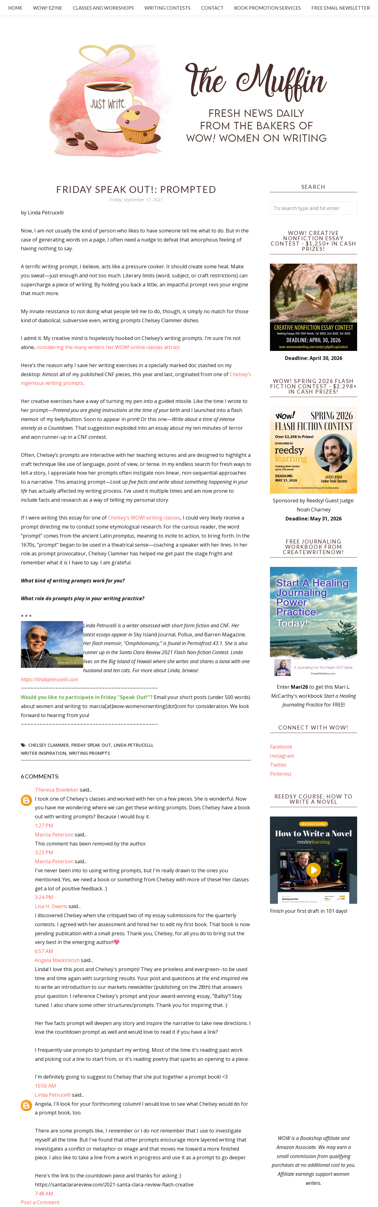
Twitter (278, 764)
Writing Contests (167, 8)
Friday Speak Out (91, 745)
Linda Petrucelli (133, 745)
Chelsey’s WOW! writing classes (144, 517)
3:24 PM (44, 897)
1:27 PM (44, 825)
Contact (212, 8)
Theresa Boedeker (56, 789)
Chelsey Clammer (48, 745)
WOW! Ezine (47, 8)
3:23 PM (44, 852)
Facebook (281, 746)
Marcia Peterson (54, 834)
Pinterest (280, 773)
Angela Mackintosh (57, 960)
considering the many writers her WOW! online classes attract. (108, 347)
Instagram (282, 755)
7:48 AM (44, 1193)
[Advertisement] (313, 1024)
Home (15, 8)
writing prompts (89, 753)
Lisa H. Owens (51, 906)
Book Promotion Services (267, 8)
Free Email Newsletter (340, 8)
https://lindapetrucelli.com (49, 679)
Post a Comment (40, 1202)
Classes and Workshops (103, 8)
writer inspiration (43, 753)
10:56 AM (45, 1085)
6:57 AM (44, 951)
